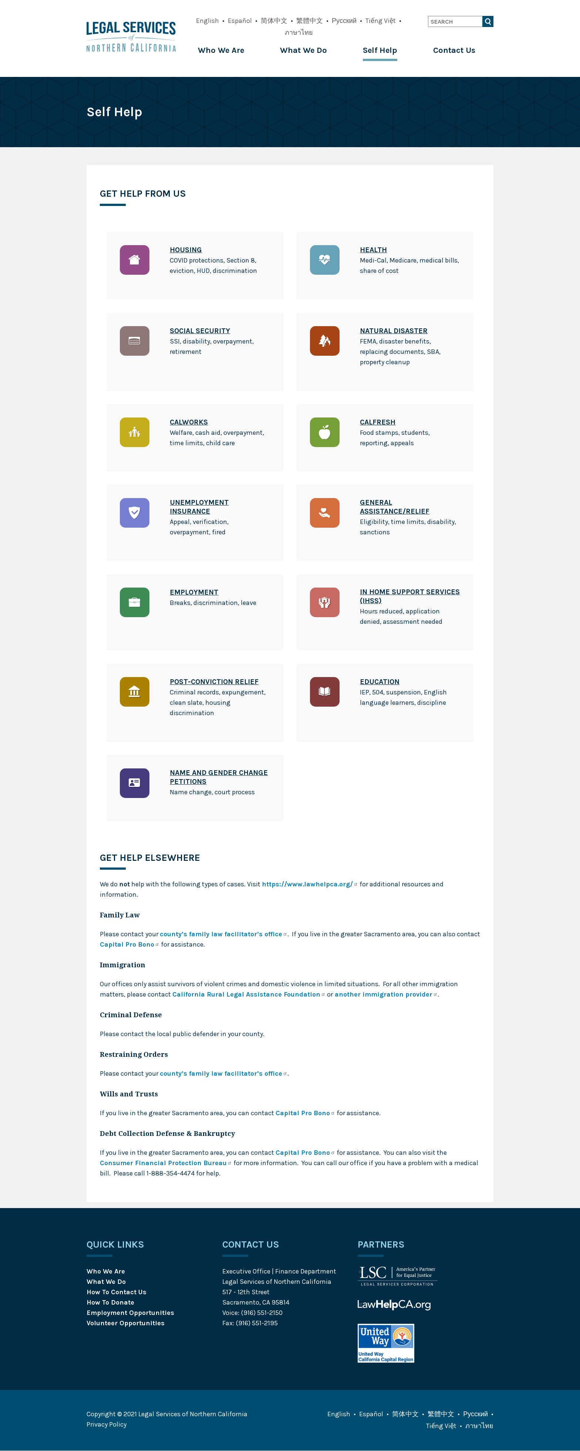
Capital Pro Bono (129, 944)
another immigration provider (385, 994)
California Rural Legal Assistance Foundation (249, 994)
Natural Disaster (394, 331)
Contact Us (454, 50)
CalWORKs (189, 422)
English (207, 21)
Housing (186, 250)
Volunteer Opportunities (126, 1323)
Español (240, 21)
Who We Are (221, 50)
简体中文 (274, 21)
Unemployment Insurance (199, 506)
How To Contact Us (116, 1292)
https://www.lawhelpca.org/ (310, 884)
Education (379, 681)
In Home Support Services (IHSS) (410, 596)
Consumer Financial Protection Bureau (166, 1163)
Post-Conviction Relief (214, 681)
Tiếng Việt (380, 21)
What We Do (303, 50)
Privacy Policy (107, 1424)
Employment (194, 592)
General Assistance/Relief (394, 506)
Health (373, 250)
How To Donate (110, 1302)
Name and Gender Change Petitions (219, 777)
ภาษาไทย (299, 32)
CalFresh (377, 422)
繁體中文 (309, 21)
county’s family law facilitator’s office (223, 934)
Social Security (200, 331)
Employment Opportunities (130, 1313)
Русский (344, 21)
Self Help (380, 50)
